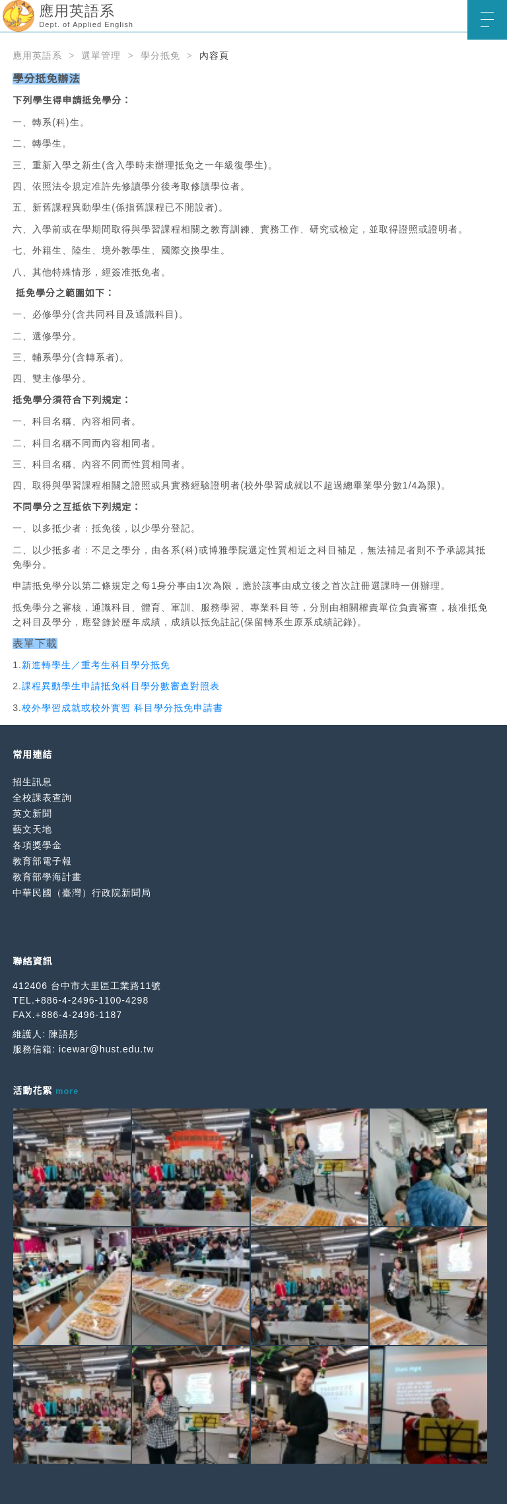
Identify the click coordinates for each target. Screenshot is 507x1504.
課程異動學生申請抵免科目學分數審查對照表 (121, 686)
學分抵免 (160, 55)
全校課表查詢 (42, 797)
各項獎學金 (37, 845)
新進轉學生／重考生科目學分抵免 (96, 665)
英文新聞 (32, 813)
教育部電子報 (42, 861)
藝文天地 (32, 829)
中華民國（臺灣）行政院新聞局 (82, 892)
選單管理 (101, 55)
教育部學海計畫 (47, 877)
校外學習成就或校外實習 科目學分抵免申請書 (122, 707)
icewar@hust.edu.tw (106, 1049)
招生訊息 (32, 781)
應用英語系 (37, 55)
